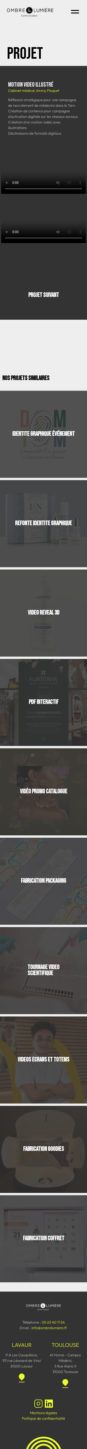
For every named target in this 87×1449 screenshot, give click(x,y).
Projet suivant (43, 295)
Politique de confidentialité (43, 1418)
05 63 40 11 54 (53, 1322)
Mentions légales (43, 1412)
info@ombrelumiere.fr (49, 1327)
